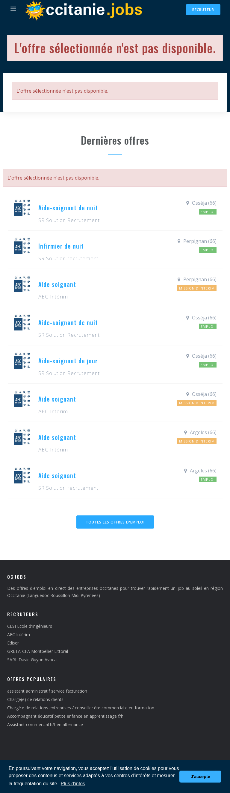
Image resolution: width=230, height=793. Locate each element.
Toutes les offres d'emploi (115, 522)
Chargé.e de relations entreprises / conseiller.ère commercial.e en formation (80, 708)
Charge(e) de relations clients (35, 699)
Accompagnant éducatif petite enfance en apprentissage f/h (65, 716)
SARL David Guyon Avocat (32, 659)
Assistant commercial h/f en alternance (45, 724)
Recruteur (203, 9)
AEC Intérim (18, 634)
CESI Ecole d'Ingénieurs (29, 626)
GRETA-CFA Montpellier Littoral (37, 651)
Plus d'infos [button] (73, 783)
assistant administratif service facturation (47, 691)
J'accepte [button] (200, 776)
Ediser (13, 643)
